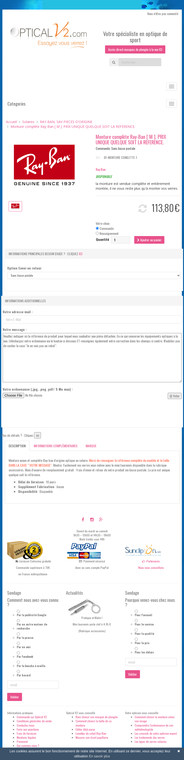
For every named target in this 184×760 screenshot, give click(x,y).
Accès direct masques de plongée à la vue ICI (135, 49)
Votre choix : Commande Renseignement (107, 228)
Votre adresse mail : (18, 311)
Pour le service (144, 624)
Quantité (102, 239)
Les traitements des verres (150, 737)
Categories (16, 104)
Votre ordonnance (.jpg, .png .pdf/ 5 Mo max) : (38, 389)
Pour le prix (142, 643)
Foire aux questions (28, 729)
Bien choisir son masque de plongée (97, 717)
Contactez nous (25, 725)
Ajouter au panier (149, 239)
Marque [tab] (91, 445)
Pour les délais (144, 652)
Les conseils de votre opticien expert (156, 733)
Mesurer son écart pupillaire (92, 737)
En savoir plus (99, 756)
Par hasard (24, 675)
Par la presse (25, 638)
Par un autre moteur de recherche (32, 626)
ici (80, 253)
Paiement (22, 741)
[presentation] (39, 414)
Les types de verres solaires (151, 741)
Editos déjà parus (85, 729)
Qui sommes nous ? (28, 746)
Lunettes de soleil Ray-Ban (91, 733)
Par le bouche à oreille (31, 666)
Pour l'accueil (143, 615)
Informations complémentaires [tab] (56, 445)
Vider (175, 395)
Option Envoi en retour (24, 268)
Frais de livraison (26, 733)
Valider (14, 696)
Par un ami (24, 647)
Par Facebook (25, 656)
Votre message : (15, 329)
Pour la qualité (144, 633)
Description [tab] (17, 445)
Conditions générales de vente (34, 721)
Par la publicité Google (31, 615)
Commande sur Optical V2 (32, 717)
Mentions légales (26, 737)
